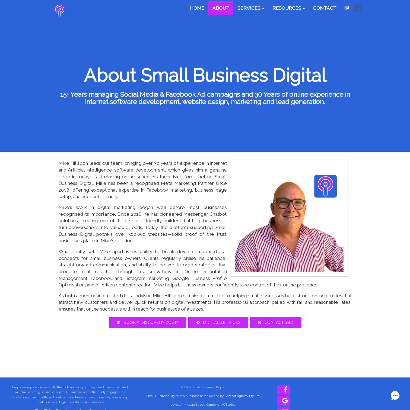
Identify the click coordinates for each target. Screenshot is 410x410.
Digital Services (218, 322)
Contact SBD (277, 322)
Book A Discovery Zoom (146, 322)
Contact (324, 8)
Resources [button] (288, 8)
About (220, 8)
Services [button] (250, 8)
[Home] (59, 10)
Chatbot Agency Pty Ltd (242, 396)
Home (197, 8)
